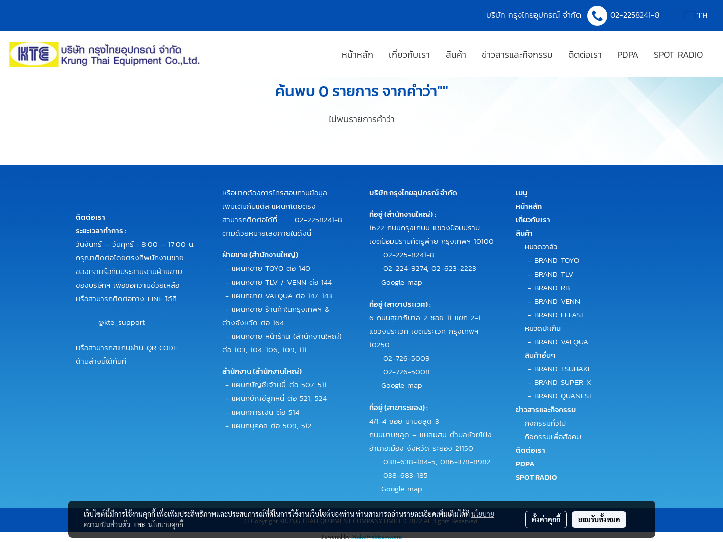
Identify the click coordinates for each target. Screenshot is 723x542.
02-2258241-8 (636, 15)
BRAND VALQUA (561, 341)
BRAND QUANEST (563, 395)
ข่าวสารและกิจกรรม (517, 54)
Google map (401, 282)
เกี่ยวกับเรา (409, 54)
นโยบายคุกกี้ (165, 524)
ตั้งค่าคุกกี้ (546, 519)
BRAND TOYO (556, 260)
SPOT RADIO (678, 54)
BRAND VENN (557, 301)
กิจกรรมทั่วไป (545, 423)
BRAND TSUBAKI (561, 368)
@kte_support (121, 322)
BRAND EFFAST (559, 314)
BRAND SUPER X (562, 382)
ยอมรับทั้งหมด (599, 519)
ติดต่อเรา (585, 54)
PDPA (627, 54)
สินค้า (456, 54)
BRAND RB (552, 287)
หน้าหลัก (357, 54)
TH (696, 15)
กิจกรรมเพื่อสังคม (553, 436)
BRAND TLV (553, 274)
